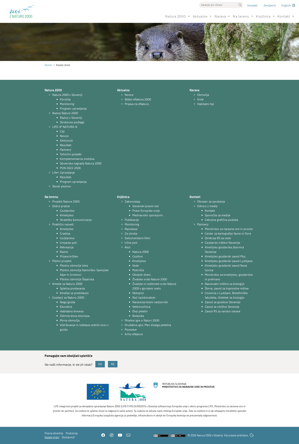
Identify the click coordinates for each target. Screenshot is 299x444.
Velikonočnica (141, 307)
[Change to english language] (288, 5)
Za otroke (131, 233)
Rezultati (65, 145)
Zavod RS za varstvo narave (222, 311)
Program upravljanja (73, 108)
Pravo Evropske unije (146, 210)
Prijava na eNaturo (137, 104)
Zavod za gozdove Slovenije (222, 302)
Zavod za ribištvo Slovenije (222, 307)
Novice (64, 136)
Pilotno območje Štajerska (77, 279)
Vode (135, 265)
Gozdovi (137, 256)
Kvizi (127, 247)
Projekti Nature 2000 (66, 201)
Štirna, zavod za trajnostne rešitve (227, 288)
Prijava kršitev (69, 256)
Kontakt (283, 16)
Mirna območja (70, 320)
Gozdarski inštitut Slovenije (222, 242)
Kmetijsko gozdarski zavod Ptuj (225, 256)
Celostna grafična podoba (221, 220)
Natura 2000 (175, 16)
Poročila (65, 99)
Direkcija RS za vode (218, 238)
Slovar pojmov (61, 186)
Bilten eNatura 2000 (138, 99)
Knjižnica (263, 16)
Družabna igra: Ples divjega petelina (148, 325)
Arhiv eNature (134, 334)
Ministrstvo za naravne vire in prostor (229, 229)
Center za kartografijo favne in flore (228, 233)
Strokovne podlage (72, 122)
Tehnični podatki (71, 154)
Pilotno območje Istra (74, 265)
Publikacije (132, 220)
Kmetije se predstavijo (74, 293)
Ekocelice (66, 307)
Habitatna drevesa (72, 311)
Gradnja (65, 233)
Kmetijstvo (67, 215)
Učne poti (131, 242)
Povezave (131, 329)
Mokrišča (138, 270)
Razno (64, 252)
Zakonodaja (132, 201)
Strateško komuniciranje (76, 220)
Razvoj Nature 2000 (65, 113)
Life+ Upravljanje (63, 172)
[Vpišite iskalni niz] (218, 5)
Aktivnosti (66, 140)
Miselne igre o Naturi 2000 (142, 320)
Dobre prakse (61, 206)
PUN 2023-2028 (70, 168)
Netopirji (138, 293)
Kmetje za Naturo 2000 (67, 284)
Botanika (138, 316)
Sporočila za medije (217, 215)
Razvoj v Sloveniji (71, 117)
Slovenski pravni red (145, 206)
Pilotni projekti (62, 261)
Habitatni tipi (205, 104)
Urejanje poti (68, 242)
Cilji (62, 131)
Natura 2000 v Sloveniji (67, 95)
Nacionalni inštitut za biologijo (224, 284)
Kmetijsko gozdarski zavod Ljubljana (228, 261)
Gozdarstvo (67, 210)
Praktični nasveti (63, 224)
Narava (220, 16)
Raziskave (131, 229)
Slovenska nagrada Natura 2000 (80, 163)
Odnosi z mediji (207, 206)
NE (113, 364)
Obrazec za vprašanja (211, 201)
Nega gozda (67, 302)
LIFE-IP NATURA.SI (64, 127)
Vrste (200, 99)
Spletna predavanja (72, 288)
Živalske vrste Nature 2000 (149, 279)
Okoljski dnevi (141, 274)
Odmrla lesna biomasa (74, 316)
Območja (203, 95)
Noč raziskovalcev (143, 297)
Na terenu (241, 16)
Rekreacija (66, 247)
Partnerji (65, 149)
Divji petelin (140, 311)
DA (100, 364)
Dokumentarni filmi (137, 238)
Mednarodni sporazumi (147, 215)
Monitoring (67, 104)
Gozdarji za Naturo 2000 (68, 297)
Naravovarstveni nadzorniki (150, 302)
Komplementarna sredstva (77, 159)
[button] (240, 5)
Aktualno (200, 16)
